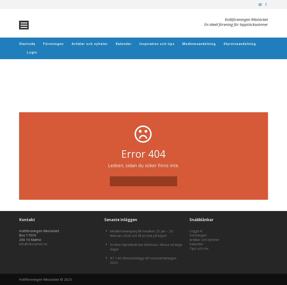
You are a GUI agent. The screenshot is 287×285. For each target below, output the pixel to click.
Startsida (27, 44)
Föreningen (53, 44)
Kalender (124, 44)
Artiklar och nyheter (90, 44)
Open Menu (24, 25)
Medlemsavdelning (199, 44)
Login (32, 52)
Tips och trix (199, 248)
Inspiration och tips (156, 44)
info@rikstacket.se (33, 244)
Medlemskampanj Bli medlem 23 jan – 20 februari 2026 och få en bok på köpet (141, 233)
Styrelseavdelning (240, 44)
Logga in (195, 231)
